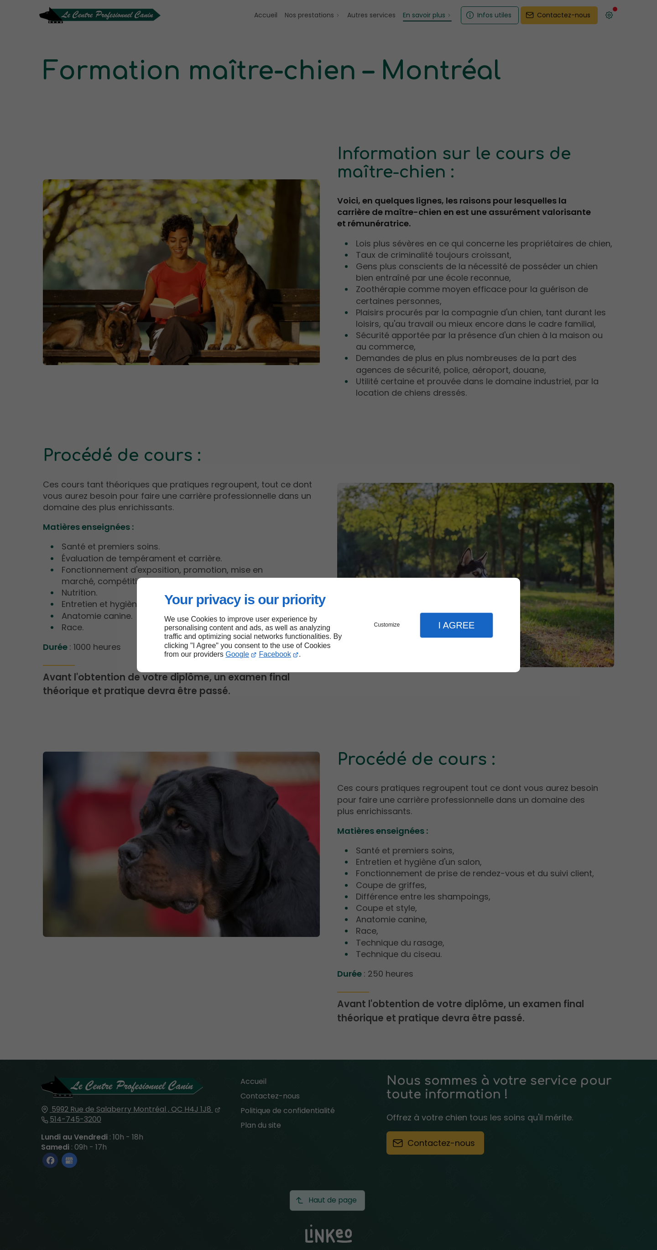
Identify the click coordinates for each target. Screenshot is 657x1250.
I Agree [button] (456, 625)
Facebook (275, 654)
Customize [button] (387, 625)
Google (237, 654)
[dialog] (328, 625)
